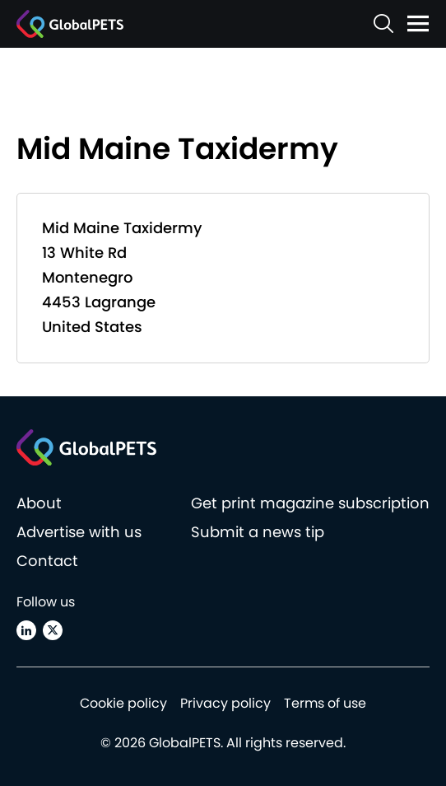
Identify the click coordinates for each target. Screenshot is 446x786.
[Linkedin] (26, 630)
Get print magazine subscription (310, 503)
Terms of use (325, 703)
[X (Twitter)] (53, 630)
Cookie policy (123, 703)
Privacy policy (225, 703)
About (39, 503)
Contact (47, 560)
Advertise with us (79, 532)
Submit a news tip (257, 532)
